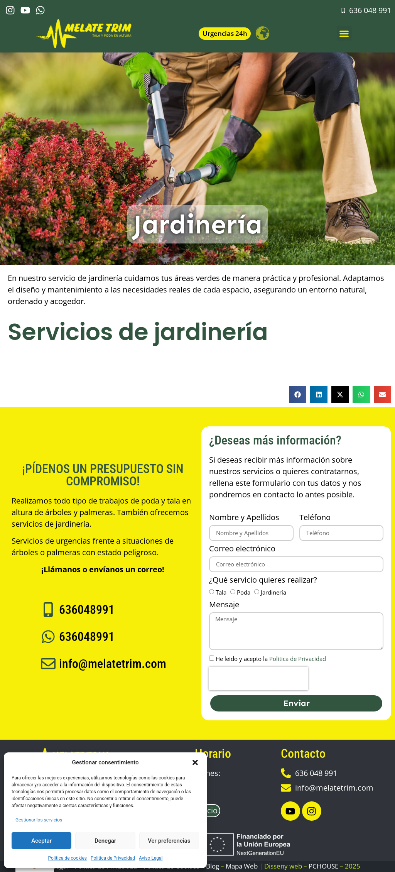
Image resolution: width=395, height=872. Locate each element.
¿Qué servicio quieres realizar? (263, 580)
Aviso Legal (150, 858)
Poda (243, 593)
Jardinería (273, 593)
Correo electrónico (242, 549)
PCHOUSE (323, 866)
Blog (212, 866)
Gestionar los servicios (38, 820)
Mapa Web (242, 866)
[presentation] (258, 678)
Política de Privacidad (113, 858)
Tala (221, 593)
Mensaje (224, 605)
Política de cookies (67, 858)
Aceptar (41, 840)
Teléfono (315, 518)
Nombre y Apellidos (244, 518)
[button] (195, 762)
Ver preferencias (169, 840)
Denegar (105, 840)
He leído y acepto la (271, 659)
